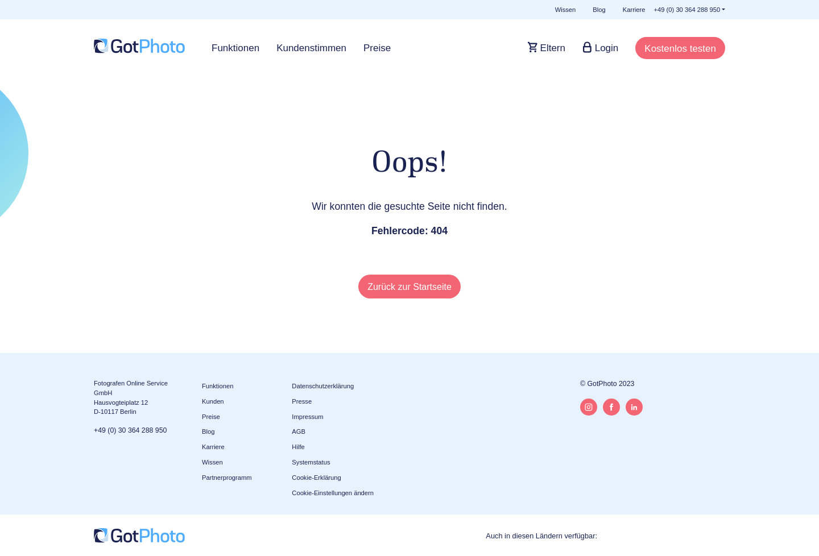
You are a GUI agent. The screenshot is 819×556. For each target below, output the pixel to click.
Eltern (551, 48)
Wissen (565, 9)
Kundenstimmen (311, 48)
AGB (298, 431)
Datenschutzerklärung (323, 386)
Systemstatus (311, 462)
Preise (377, 48)
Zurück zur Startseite (409, 287)
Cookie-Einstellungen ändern (333, 492)
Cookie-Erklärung (316, 477)
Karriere (634, 9)
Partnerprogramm (227, 477)
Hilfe (298, 446)
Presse (302, 401)
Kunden (213, 401)
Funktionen (235, 48)
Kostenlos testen (680, 48)
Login (605, 48)
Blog (599, 9)
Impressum (307, 416)
